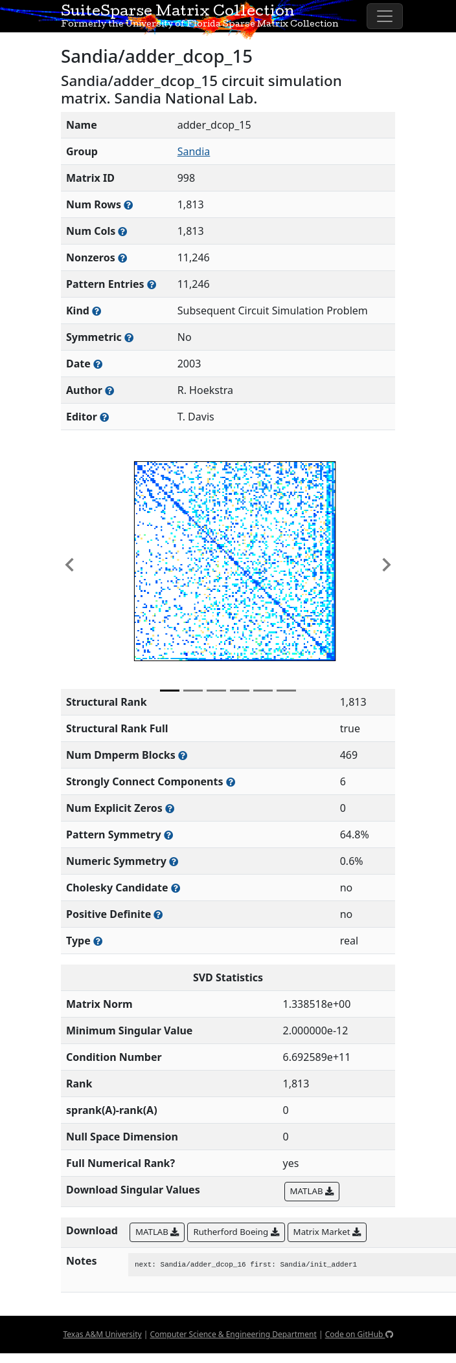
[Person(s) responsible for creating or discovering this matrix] (109, 390)
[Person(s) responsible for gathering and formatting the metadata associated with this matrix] (104, 417)
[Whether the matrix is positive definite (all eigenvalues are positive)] (158, 914)
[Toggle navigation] (385, 16)
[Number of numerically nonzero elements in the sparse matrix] (122, 258)
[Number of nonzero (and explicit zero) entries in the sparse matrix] (151, 284)
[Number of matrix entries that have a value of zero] (169, 808)
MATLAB (312, 1191)
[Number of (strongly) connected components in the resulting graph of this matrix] (230, 782)
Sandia (194, 151)
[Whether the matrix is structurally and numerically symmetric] (128, 337)
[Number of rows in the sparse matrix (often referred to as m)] (128, 205)
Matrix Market (327, 1232)
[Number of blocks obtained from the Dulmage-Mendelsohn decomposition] (182, 755)
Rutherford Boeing (236, 1232)
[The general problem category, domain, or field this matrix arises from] (96, 311)
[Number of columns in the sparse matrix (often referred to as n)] (122, 231)
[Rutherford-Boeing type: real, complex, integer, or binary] (97, 941)
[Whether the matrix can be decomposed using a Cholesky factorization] (175, 888)
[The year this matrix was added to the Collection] (97, 364)
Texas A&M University (102, 1334)
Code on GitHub (359, 1334)
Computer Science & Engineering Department (233, 1334)
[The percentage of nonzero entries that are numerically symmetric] (173, 861)
